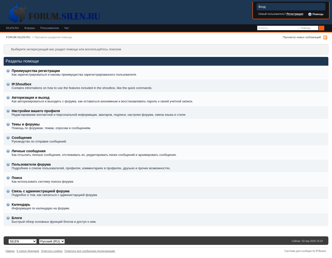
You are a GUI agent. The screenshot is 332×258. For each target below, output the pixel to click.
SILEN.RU (12, 27)
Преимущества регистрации (36, 71)
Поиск (17, 178)
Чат (66, 27)
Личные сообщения (29, 151)
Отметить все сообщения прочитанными (90, 250)
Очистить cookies (52, 250)
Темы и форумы (26, 124)
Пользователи (49, 27)
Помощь (316, 14)
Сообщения (22, 138)
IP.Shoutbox (22, 84)
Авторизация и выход (31, 97)
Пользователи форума (31, 164)
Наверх (10, 250)
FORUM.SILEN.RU (18, 37)
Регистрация (295, 13)
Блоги (17, 218)
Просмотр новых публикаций (302, 37)
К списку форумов (28, 250)
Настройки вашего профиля (36, 111)
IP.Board (320, 250)
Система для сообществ (299, 250)
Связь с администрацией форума (41, 191)
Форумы (29, 27)
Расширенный (328, 28)
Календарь (21, 204)
